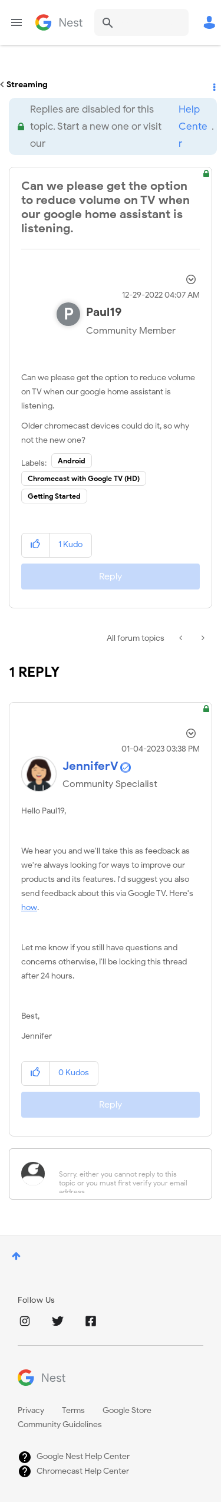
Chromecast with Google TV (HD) (84, 478)
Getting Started (54, 496)
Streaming (27, 85)
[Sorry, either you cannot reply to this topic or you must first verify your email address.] (126, 1174)
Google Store (127, 1410)
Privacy (31, 1410)
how (29, 907)
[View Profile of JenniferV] (90, 766)
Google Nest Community (59, 22)
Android (71, 460)
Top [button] (16, 1256)
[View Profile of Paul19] (104, 312)
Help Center (193, 126)
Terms (73, 1410)
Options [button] (213, 85)
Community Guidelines (60, 1424)
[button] (36, 544)
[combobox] (141, 22)
